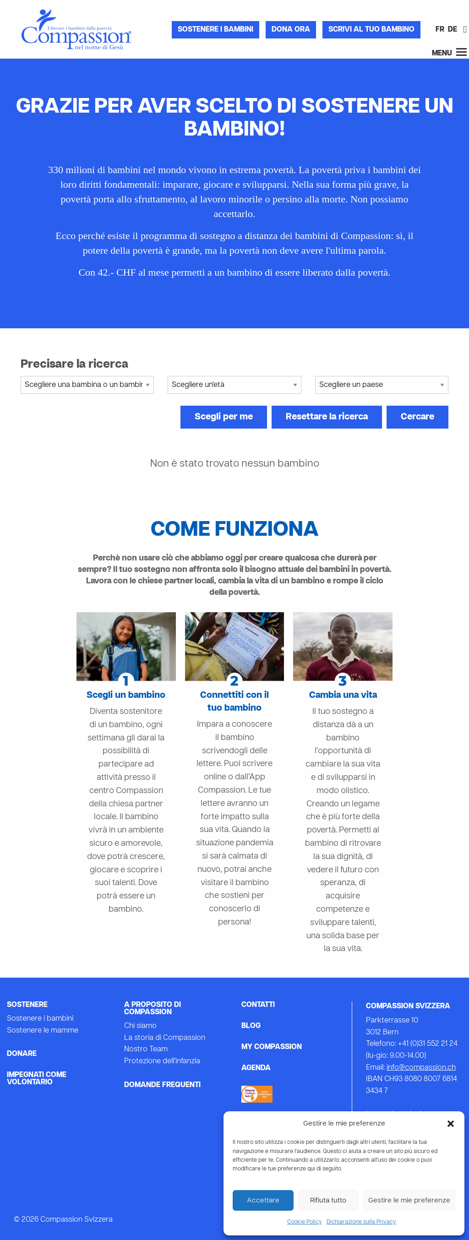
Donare (22, 1054)
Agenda (256, 1068)
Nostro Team (146, 1049)
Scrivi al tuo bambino (371, 29)
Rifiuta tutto (328, 1200)
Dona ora (291, 29)
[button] (450, 1123)
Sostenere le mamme (42, 1030)
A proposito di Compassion (152, 1008)
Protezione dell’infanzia (162, 1061)
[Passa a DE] (452, 30)
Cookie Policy (304, 1222)
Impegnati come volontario (36, 1078)
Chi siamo (140, 1026)
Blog (251, 1026)
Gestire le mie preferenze (409, 1200)
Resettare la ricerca (327, 417)
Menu (449, 52)
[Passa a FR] (440, 30)
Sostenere (27, 1005)
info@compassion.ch (421, 1067)
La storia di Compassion (164, 1038)
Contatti (258, 1005)
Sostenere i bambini (215, 29)
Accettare (263, 1200)
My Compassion (271, 1047)
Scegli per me (224, 417)
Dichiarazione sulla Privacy (361, 1222)
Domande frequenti (162, 1085)
